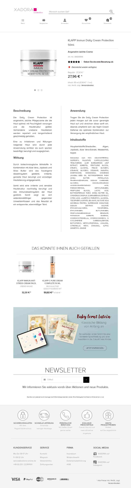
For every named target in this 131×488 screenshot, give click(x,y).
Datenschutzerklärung (76, 461)
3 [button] (41, 90)
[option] (38, 63)
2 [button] (38, 90)
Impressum (71, 454)
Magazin (44, 457)
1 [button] (35, 90)
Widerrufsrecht (73, 457)
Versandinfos (45, 461)
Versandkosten (87, 85)
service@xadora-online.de (24, 461)
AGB (69, 464)
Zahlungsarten (46, 464)
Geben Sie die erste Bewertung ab (98, 62)
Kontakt (43, 454)
